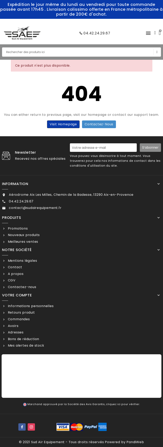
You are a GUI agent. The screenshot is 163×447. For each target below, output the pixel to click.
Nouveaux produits (23, 235)
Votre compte (17, 295)
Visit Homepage (63, 124)
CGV (11, 280)
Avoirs (13, 326)
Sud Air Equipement (48, 442)
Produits (11, 217)
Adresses (15, 332)
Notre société (17, 249)
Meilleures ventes (22, 241)
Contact (14, 267)
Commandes (18, 319)
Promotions (17, 228)
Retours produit (21, 312)
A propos (15, 273)
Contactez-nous (99, 124)
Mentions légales (22, 260)
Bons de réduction (23, 339)
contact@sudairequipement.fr (35, 207)
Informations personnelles (30, 306)
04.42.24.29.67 (94, 33)
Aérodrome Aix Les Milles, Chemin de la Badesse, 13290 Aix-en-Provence (71, 194)
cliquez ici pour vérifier (122, 404)
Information (15, 183)
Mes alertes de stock (25, 345)
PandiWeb (135, 442)
